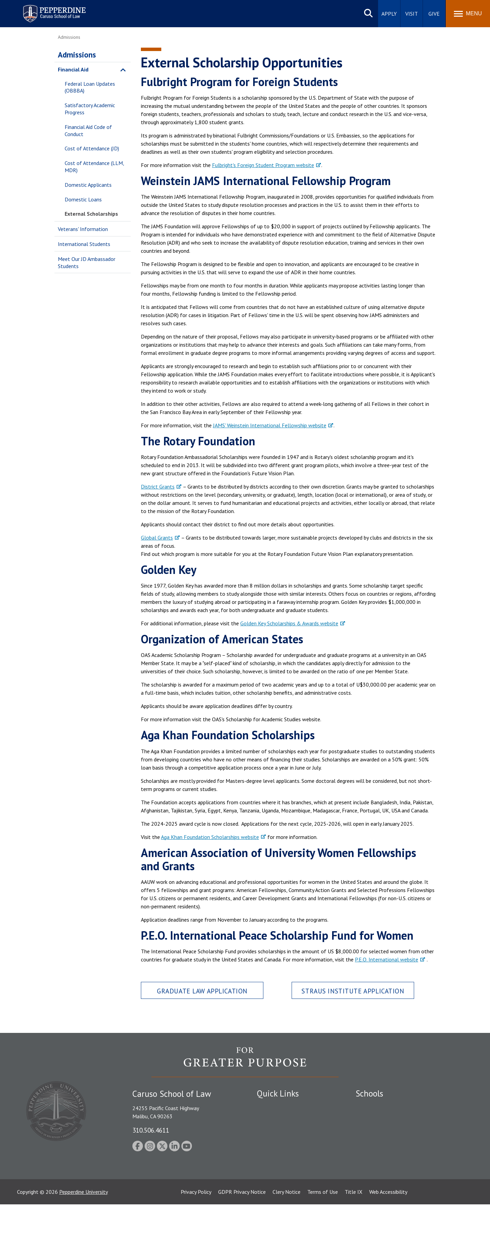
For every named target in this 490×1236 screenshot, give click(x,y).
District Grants (158, 486)
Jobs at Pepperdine (278, 1141)
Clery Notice (286, 1223)
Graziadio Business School (385, 1129)
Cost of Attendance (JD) (92, 148)
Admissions (77, 55)
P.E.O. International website (386, 959)
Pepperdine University (83, 1223)
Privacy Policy (196, 1223)
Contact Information (281, 1153)
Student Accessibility (280, 1118)
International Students (84, 244)
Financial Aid (73, 69)
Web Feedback (273, 1196)
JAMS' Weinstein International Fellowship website (269, 425)
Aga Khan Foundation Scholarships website (210, 837)
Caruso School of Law (381, 1118)
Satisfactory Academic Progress (90, 109)
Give (434, 13)
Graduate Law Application (202, 991)
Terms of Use (322, 1223)
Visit (411, 13)
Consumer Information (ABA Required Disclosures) (289, 1169)
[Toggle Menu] (468, 13)
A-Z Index (268, 1184)
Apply (389, 13)
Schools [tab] (369, 1093)
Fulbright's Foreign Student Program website (263, 165)
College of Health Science (385, 1172)
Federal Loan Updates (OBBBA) (90, 87)
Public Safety (272, 1106)
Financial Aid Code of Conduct (88, 130)
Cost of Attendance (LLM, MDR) (94, 167)
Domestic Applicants (88, 184)
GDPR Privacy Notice (242, 1223)
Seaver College (373, 1106)
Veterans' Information (83, 229)
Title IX (353, 1223)
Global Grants (157, 537)
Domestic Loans (83, 199)
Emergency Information (284, 1129)
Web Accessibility (388, 1223)
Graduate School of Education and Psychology (408, 1141)
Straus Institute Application (352, 991)
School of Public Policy (382, 1160)
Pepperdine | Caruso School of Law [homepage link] (53, 9)
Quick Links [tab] (278, 1093)
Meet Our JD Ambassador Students (86, 262)
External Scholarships (91, 213)
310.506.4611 (150, 1130)
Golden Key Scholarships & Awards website (289, 623)
